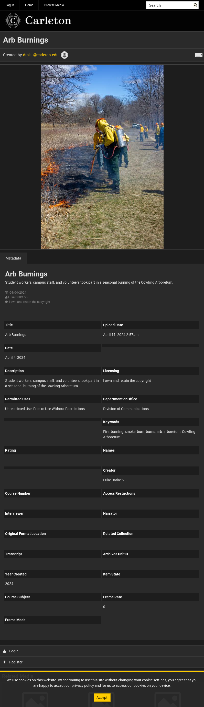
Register (13, 662)
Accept (102, 697)
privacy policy (83, 685)
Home (29, 5)
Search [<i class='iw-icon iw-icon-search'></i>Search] (195, 4)
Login (11, 651)
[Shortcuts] (198, 54)
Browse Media (54, 5)
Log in (10, 5)
